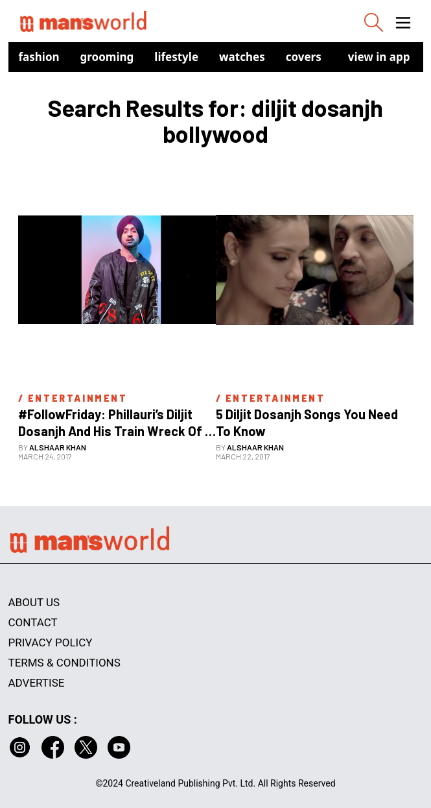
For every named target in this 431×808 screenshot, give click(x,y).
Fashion (39, 56)
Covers (303, 56)
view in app (379, 56)
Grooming (107, 56)
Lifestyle (176, 56)
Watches (242, 56)
